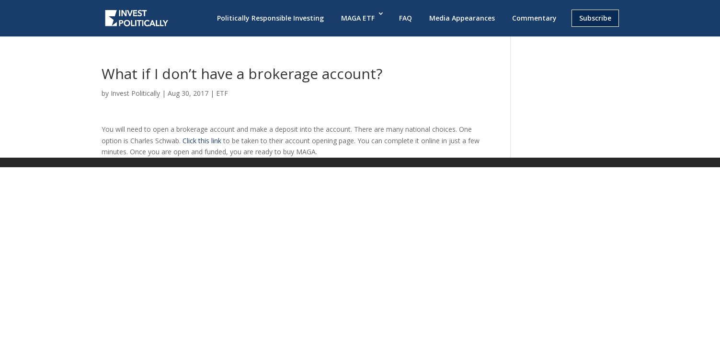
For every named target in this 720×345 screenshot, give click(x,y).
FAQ (405, 18)
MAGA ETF (358, 18)
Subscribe (595, 18)
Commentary (534, 18)
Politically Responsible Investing (270, 18)
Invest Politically (135, 93)
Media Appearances (462, 18)
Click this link (202, 140)
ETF (222, 93)
